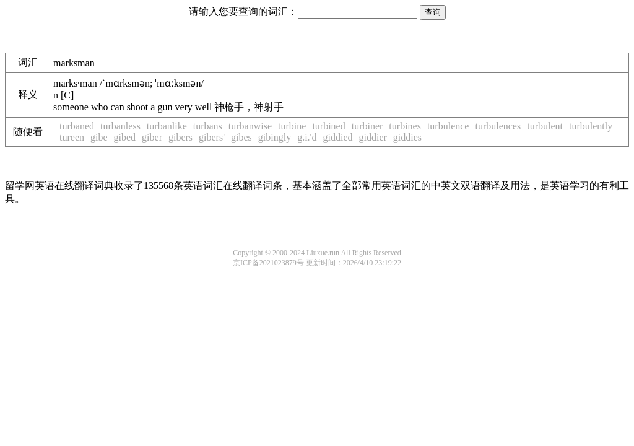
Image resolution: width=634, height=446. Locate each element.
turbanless (120, 126)
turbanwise (250, 126)
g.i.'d (306, 137)
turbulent (545, 126)
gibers (180, 137)
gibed (125, 137)
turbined (328, 126)
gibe (99, 137)
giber (152, 137)
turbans (207, 126)
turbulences (498, 126)
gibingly (274, 137)
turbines (405, 126)
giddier (373, 137)
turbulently (590, 126)
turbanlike (167, 126)
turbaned (76, 126)
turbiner (367, 126)
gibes (241, 137)
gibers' (212, 137)
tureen (71, 137)
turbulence (448, 126)
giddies (407, 137)
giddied (338, 137)
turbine (292, 126)
